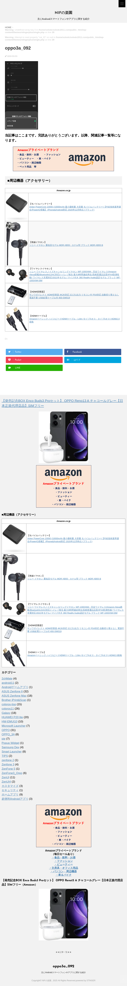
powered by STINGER (85, 980)
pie (3, 738)
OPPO (6, 730)
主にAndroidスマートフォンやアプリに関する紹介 (63, 972)
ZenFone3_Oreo (12, 773)
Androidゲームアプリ (15, 687)
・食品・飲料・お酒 (63, 857)
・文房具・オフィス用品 (63, 868)
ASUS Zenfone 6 (12, 691)
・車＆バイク (63, 874)
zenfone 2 (8, 760)
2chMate (7, 678)
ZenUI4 (6, 781)
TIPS (5, 755)
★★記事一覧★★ (63, 952)
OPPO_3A (8, 734)
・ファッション (63, 861)
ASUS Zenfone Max (14, 695)
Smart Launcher (12, 751)
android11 (8, 682)
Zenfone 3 (8, 764)
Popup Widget (10, 743)
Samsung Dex (10, 747)
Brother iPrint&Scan (14, 700)
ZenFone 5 (8, 768)
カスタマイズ (10, 786)
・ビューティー (63, 864)
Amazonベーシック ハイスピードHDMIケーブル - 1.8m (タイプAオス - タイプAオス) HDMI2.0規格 (74, 655)
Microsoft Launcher (14, 725)
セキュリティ (10, 790)
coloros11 (8, 708)
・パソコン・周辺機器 (63, 871)
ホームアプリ (10, 794)
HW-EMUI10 (9, 721)
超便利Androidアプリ (15, 798)
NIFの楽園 (63, 13)
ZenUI (5, 777)
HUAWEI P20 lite (12, 717)
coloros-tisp (9, 704)
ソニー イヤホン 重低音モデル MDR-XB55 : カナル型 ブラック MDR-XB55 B (66, 245)
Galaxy (6, 713)
